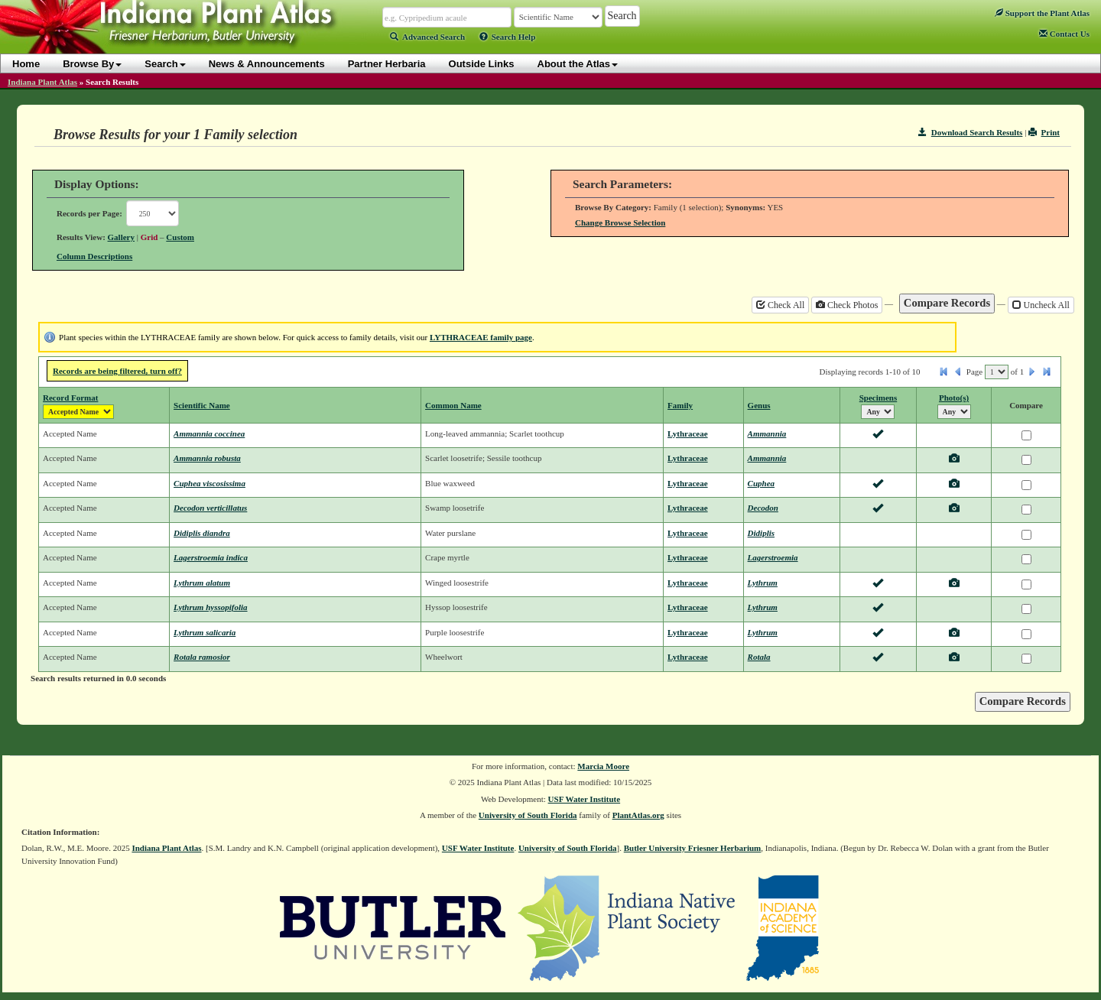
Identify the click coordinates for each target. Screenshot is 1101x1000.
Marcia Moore (603, 766)
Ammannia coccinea (209, 433)
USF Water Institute (584, 799)
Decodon (763, 507)
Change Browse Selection (620, 222)
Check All (780, 305)
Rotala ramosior (202, 656)
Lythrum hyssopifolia (210, 607)
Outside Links (482, 64)
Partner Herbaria (387, 64)
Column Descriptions (94, 256)
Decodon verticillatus (210, 507)
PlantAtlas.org (638, 815)
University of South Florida (528, 815)
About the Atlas (578, 64)
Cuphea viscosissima (209, 483)
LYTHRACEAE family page (481, 337)
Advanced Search (427, 36)
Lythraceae (687, 433)
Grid (149, 237)
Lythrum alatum (202, 582)
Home (26, 64)
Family (680, 405)
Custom (180, 237)
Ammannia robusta (207, 458)
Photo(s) (954, 397)
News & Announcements (267, 64)
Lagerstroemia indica (211, 557)
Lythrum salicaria (204, 632)
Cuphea (761, 483)
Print (1044, 132)
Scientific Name (202, 405)
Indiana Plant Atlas (42, 81)
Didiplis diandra (202, 532)
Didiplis (761, 532)
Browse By (92, 64)
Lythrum (763, 582)
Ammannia (767, 433)
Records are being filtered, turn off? (117, 370)
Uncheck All (1041, 305)
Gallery (121, 237)
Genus (759, 405)
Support (1042, 13)
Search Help (507, 36)
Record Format (70, 397)
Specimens (878, 397)
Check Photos (847, 305)
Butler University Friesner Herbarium (693, 847)
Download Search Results (970, 132)
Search (165, 64)
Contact (1064, 33)
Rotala (759, 656)
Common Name (453, 405)
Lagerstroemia (773, 557)
